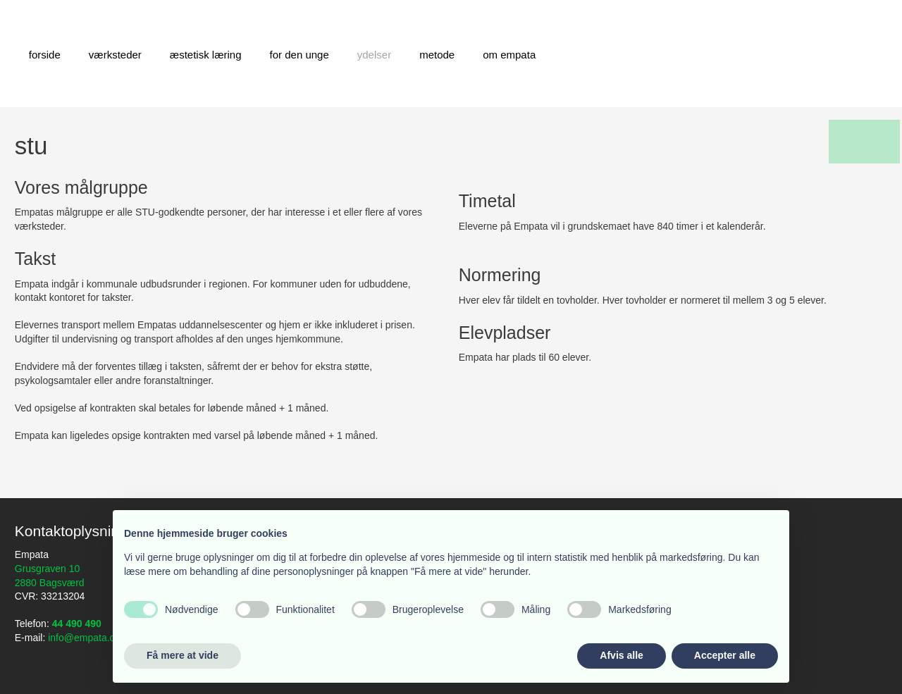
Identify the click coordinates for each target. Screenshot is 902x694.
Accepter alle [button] (724, 655)
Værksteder (115, 55)
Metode (437, 55)
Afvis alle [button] (621, 655)
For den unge (299, 55)
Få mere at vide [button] (182, 655)
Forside (45, 55)
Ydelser (374, 55)
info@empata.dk (84, 637)
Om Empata (509, 55)
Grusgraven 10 (47, 568)
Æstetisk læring (206, 55)
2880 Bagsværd (50, 582)
